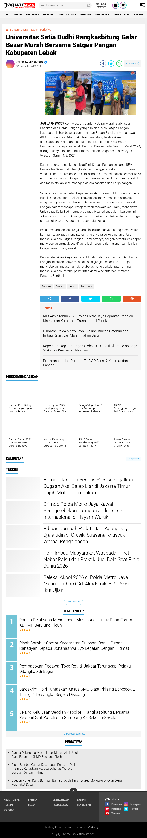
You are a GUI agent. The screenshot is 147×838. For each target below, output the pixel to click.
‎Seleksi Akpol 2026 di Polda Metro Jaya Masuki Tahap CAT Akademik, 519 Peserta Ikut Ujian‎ (88, 583)
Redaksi (68, 827)
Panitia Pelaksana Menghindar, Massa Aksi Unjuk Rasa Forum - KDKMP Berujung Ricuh (76, 623)
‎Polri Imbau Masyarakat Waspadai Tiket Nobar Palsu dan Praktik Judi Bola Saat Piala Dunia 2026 (91, 559)
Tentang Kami (53, 827)
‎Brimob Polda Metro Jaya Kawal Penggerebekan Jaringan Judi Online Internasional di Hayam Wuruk (82, 510)
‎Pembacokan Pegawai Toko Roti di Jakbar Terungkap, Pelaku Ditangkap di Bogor (75, 669)
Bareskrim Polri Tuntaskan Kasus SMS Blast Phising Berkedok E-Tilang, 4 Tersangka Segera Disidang (77, 692)
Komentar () (132, 63)
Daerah (17, 14)
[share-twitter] (111, 63)
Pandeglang (60, 804)
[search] (65, 5)
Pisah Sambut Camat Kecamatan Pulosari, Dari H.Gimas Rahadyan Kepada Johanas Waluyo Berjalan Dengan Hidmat (74, 646)
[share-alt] (49, 299)
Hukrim (138, 14)
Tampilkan (133, 459)
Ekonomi (85, 14)
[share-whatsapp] (119, 63)
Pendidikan (102, 14)
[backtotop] (73, 791)
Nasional (49, 14)
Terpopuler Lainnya (73, 734)
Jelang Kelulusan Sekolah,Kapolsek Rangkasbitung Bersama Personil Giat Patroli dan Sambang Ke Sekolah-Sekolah (74, 715)
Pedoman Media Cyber (89, 827)
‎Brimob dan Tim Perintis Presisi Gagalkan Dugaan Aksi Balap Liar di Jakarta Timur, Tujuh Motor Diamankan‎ (88, 486)
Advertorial (121, 14)
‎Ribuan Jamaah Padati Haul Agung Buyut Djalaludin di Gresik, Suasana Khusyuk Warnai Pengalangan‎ (87, 535)
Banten (46, 286)
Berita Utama (67, 14)
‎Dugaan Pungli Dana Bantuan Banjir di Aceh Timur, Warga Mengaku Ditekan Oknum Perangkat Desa (67, 782)
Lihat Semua (73, 601)
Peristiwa (32, 14)
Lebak (72, 286)
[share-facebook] (103, 63)
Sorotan (9, 809)
